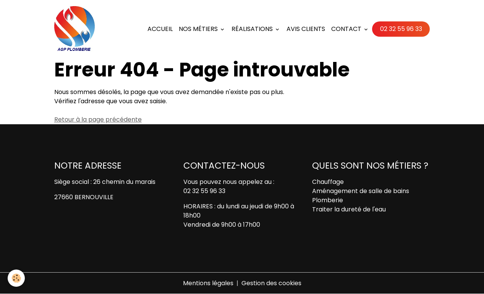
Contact (347, 28)
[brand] (76, 29)
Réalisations (252, 28)
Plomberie (327, 200)
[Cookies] (16, 278)
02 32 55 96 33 (401, 28)
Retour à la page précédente (98, 119)
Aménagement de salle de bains (360, 191)
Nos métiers (199, 28)
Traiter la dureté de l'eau (349, 209)
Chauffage (328, 181)
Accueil (160, 28)
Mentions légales (208, 283)
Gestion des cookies (271, 283)
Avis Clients (306, 28)
